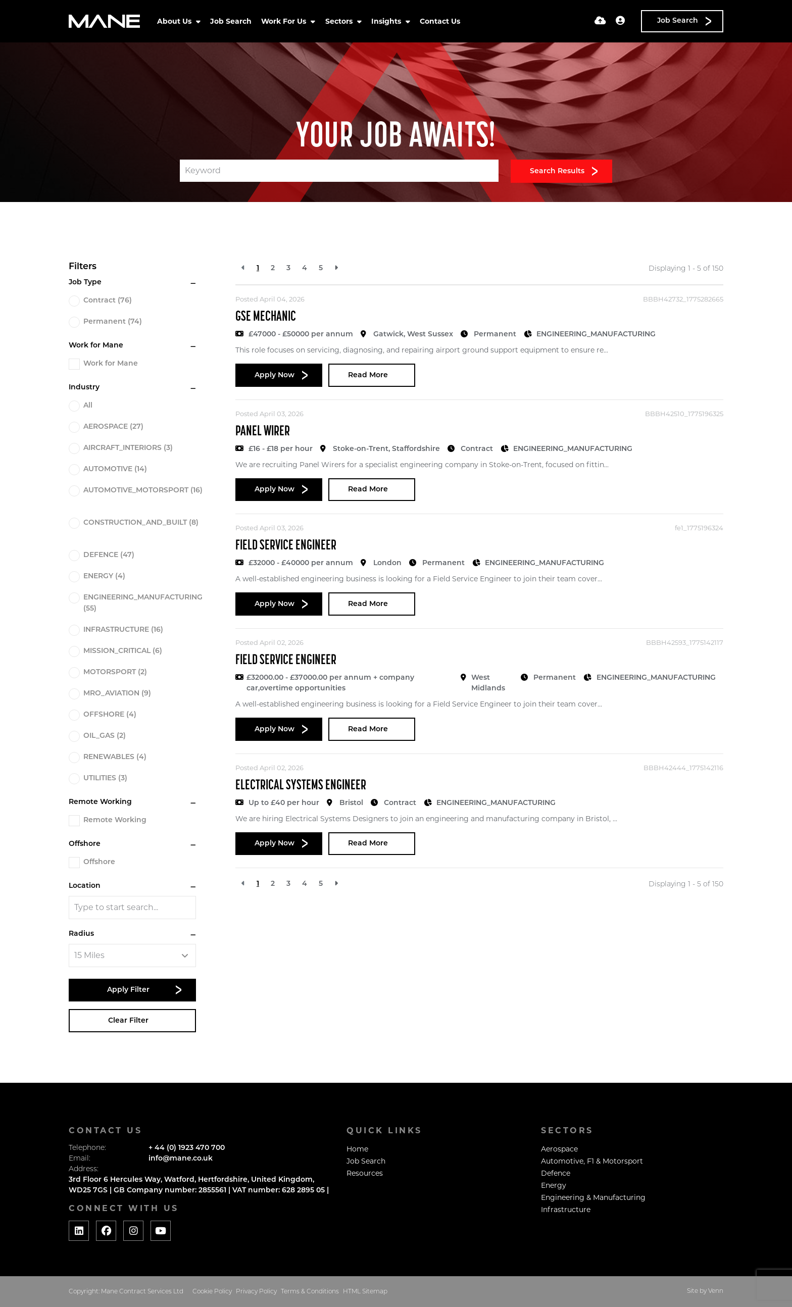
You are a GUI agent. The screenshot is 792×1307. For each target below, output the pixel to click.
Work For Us (284, 21)
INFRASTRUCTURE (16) (123, 630)
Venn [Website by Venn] (715, 1291)
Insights (387, 21)
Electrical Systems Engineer (300, 786)
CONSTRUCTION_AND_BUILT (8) (141, 523)
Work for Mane (110, 364)
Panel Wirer (262, 432)
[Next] (336, 268)
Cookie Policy (212, 1292)
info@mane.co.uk (180, 1159)
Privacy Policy (256, 1292)
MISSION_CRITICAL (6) (122, 651)
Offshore (99, 862)
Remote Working (114, 820)
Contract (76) (107, 301)
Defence (555, 1173)
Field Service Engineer (285, 546)
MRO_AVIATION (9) (117, 693)
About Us (175, 21)
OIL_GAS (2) (104, 736)
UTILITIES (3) (105, 778)
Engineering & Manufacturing (593, 1197)
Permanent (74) (112, 322)
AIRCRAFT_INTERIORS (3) (128, 448)
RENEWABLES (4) (114, 757)
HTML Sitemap (365, 1292)
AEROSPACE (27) (113, 427)
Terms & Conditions (310, 1292)
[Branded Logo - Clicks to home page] (104, 21)
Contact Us (440, 21)
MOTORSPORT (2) (115, 672)
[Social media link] (79, 1231)
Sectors (340, 21)
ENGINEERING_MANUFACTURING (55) (143, 603)
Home (357, 1148)
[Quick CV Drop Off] (600, 21)
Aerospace (559, 1148)
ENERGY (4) (104, 576)
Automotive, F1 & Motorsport (592, 1161)
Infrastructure (565, 1209)
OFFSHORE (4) (109, 715)
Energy (553, 1185)
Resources (364, 1173)
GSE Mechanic (265, 317)
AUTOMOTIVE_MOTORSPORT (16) (143, 490)
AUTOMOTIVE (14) (115, 469)
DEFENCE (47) (108, 555)
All (87, 406)
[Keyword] (339, 171)
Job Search (231, 21)
